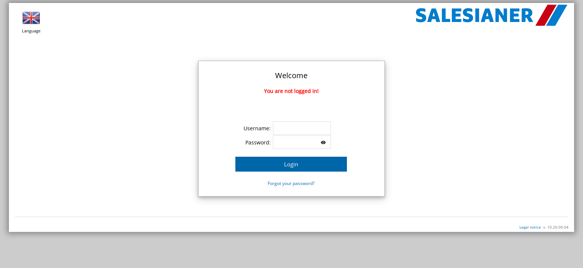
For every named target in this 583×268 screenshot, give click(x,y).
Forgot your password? (291, 183)
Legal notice (530, 227)
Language (31, 21)
